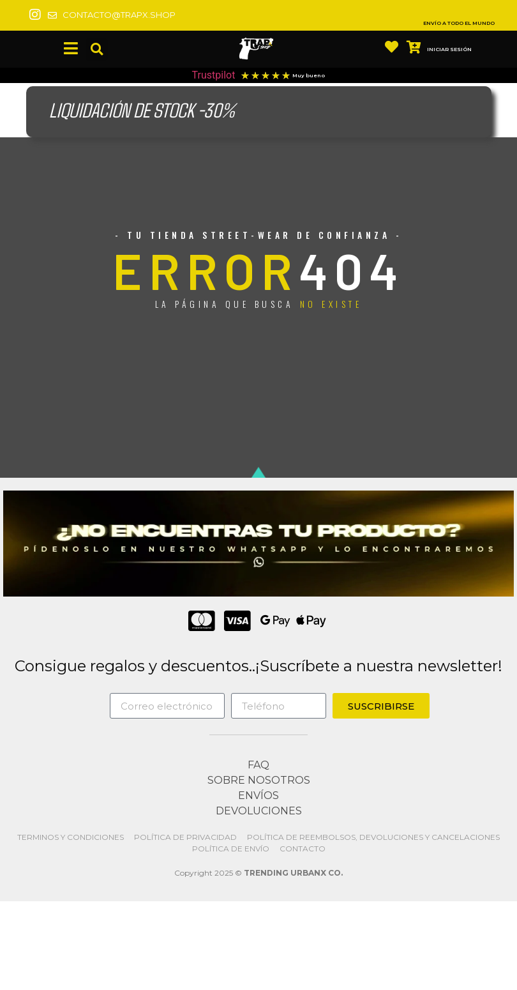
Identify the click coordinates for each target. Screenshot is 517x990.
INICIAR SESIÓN (449, 49)
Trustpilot (214, 75)
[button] (97, 49)
